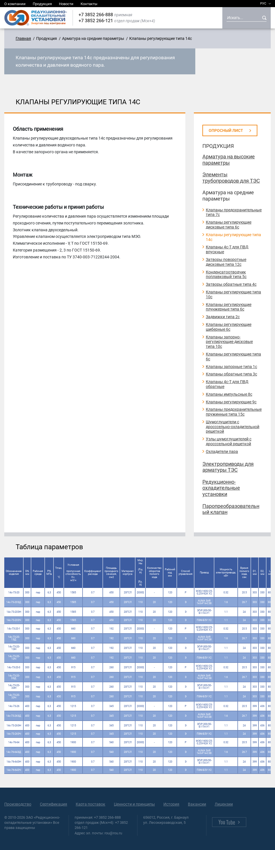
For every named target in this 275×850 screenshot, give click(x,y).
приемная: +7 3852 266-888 (98, 817)
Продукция (42, 4)
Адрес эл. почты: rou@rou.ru (98, 833)
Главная (23, 38)
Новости (66, 4)
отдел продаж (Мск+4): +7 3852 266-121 (101, 825)
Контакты (89, 4)
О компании (15, 4)
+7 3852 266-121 (96, 20)
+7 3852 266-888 (96, 14)
